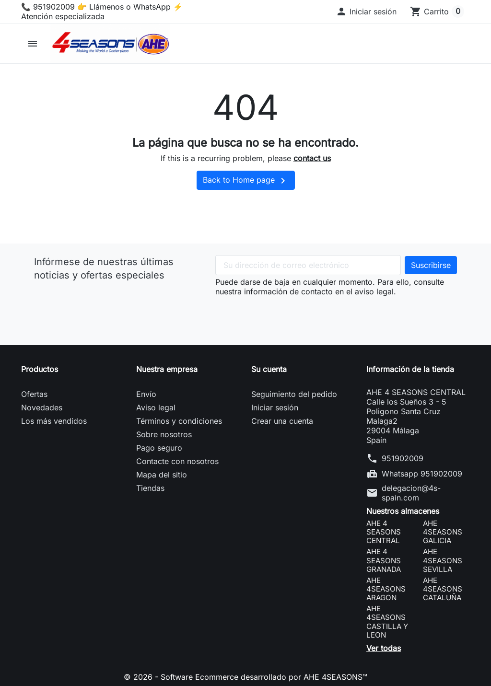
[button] (366, 11)
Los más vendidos (54, 421)
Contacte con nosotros (177, 461)
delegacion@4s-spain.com (411, 492)
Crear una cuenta (282, 421)
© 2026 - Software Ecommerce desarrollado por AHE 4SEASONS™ (245, 677)
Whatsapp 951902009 (422, 473)
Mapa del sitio (161, 474)
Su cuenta (269, 369)
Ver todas (383, 648)
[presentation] (288, 315)
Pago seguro (159, 448)
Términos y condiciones (179, 421)
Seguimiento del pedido (294, 394)
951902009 (402, 458)
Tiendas (150, 488)
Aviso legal (155, 407)
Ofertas (34, 394)
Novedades (41, 407)
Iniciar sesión (274, 407)
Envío (146, 394)
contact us (312, 158)
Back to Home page (246, 180)
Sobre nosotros (164, 434)
